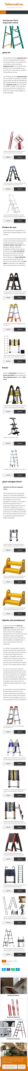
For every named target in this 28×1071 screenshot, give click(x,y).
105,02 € (8, 890)
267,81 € (8, 613)
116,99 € (8, 795)
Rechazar (22, 1066)
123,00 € (8, 827)
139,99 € (8, 954)
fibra (15, 961)
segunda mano (6, 964)
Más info (20, 157)
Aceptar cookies (10, 1066)
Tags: (4, 961)
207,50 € (8, 731)
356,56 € (8, 550)
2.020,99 (8, 859)
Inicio (3, 12)
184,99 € (8, 411)
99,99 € (8, 361)
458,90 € (8, 157)
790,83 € (8, 763)
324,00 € (8, 443)
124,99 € (8, 475)
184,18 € (8, 922)
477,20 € (8, 220)
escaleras (10, 961)
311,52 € (8, 581)
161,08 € (8, 329)
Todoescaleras (14, 4)
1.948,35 (8, 297)
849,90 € (8, 189)
